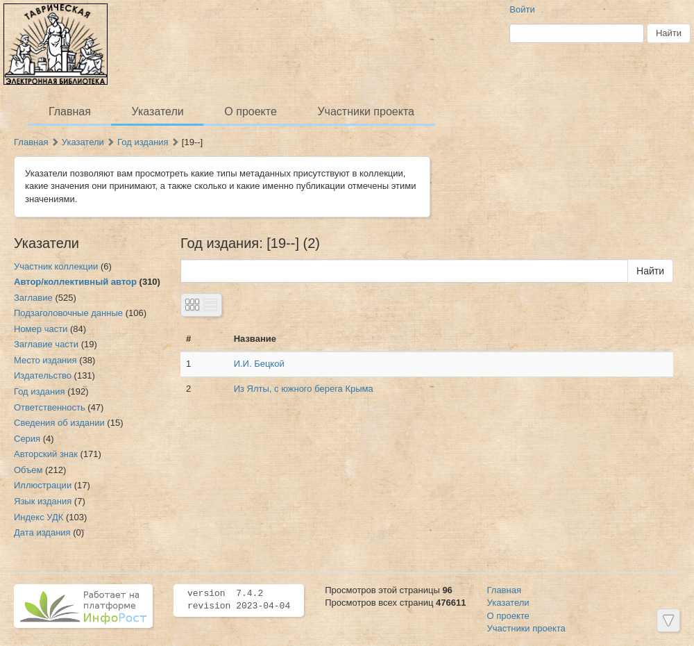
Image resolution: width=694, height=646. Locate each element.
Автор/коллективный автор (75, 281)
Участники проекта (365, 111)
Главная (70, 111)
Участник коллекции (56, 266)
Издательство (42, 375)
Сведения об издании (59, 422)
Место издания (45, 360)
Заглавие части (46, 344)
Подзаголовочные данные (68, 313)
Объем (28, 470)
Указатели (158, 111)
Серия (27, 438)
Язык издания (42, 501)
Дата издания (42, 532)
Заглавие (33, 297)
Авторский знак (46, 454)
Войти (521, 9)
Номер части (40, 329)
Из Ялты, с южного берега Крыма (303, 388)
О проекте (250, 111)
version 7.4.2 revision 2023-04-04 (238, 600)
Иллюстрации (42, 485)
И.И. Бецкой (259, 363)
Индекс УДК (38, 517)
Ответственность (49, 407)
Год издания (143, 142)
